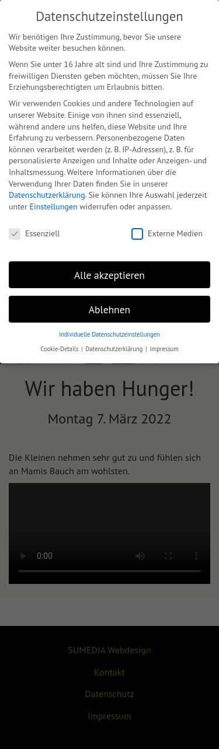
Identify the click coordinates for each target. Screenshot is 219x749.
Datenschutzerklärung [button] (114, 349)
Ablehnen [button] (109, 309)
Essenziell (34, 233)
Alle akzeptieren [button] (109, 275)
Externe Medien (167, 233)
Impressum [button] (164, 349)
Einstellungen (53, 206)
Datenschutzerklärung (47, 195)
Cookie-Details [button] (60, 349)
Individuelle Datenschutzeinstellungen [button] (109, 334)
